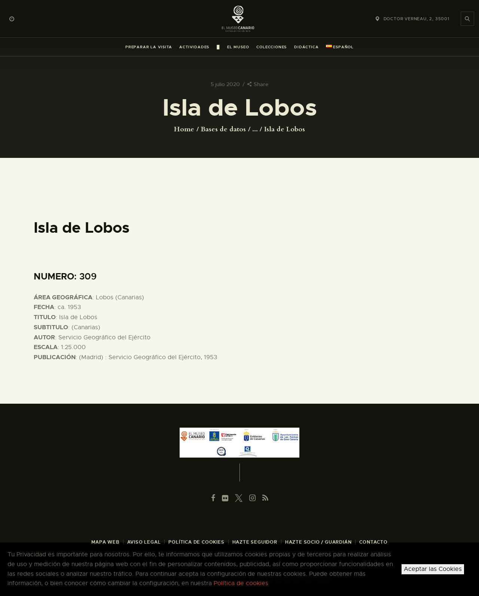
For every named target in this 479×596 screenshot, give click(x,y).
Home (184, 129)
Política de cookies (241, 583)
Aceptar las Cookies (433, 569)
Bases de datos (223, 129)
